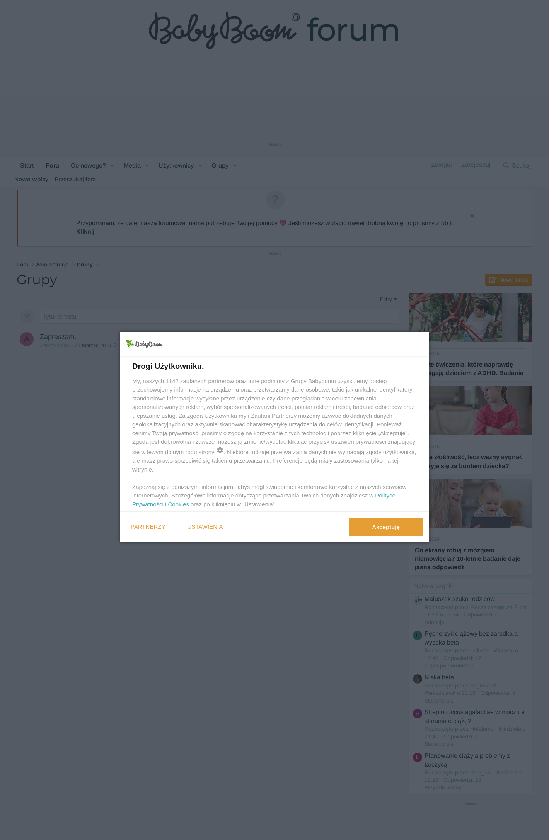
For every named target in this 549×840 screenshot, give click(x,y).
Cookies (178, 504)
